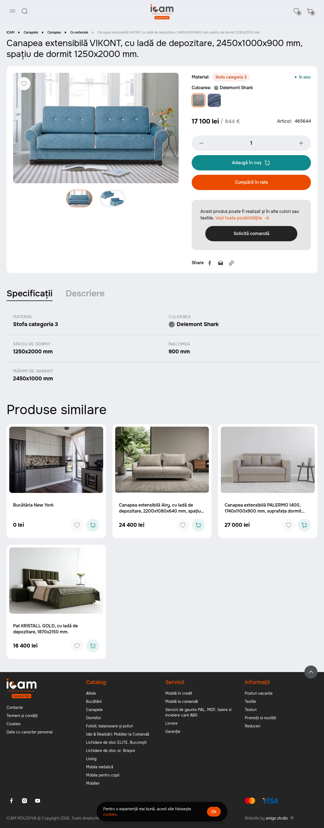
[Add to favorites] (77, 525)
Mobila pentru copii (102, 775)
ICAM (10, 33)
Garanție (172, 732)
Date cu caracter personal (30, 732)
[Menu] (12, 11)
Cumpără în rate (251, 182)
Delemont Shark (233, 88)
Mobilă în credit (178, 693)
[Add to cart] (92, 525)
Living (91, 759)
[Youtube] (37, 801)
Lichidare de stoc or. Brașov (110, 751)
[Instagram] (24, 801)
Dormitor (93, 718)
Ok (213, 811)
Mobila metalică (99, 767)
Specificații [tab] (30, 293)
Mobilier (93, 783)
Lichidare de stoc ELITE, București (116, 742)
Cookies (13, 724)
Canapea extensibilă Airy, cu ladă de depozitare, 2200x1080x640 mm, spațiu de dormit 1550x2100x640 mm (160, 511)
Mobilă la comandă (181, 702)
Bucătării (94, 702)
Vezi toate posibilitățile (242, 218)
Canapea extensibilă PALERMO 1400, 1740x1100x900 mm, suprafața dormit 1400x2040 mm (263, 511)
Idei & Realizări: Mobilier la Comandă (117, 734)
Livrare (171, 723)
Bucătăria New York (33, 505)
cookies (110, 814)
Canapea (54, 33)
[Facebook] (11, 801)
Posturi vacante (259, 693)
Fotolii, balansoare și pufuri (109, 726)
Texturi (250, 710)
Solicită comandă (251, 234)
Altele (91, 693)
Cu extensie (79, 33)
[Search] (24, 11)
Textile (250, 702)
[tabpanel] (162, 349)
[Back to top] (310, 672)
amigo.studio (277, 818)
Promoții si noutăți (260, 718)
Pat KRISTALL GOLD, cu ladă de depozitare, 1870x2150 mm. (45, 629)
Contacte (15, 708)
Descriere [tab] (85, 293)
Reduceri (252, 726)
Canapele (31, 33)
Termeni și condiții (22, 716)
